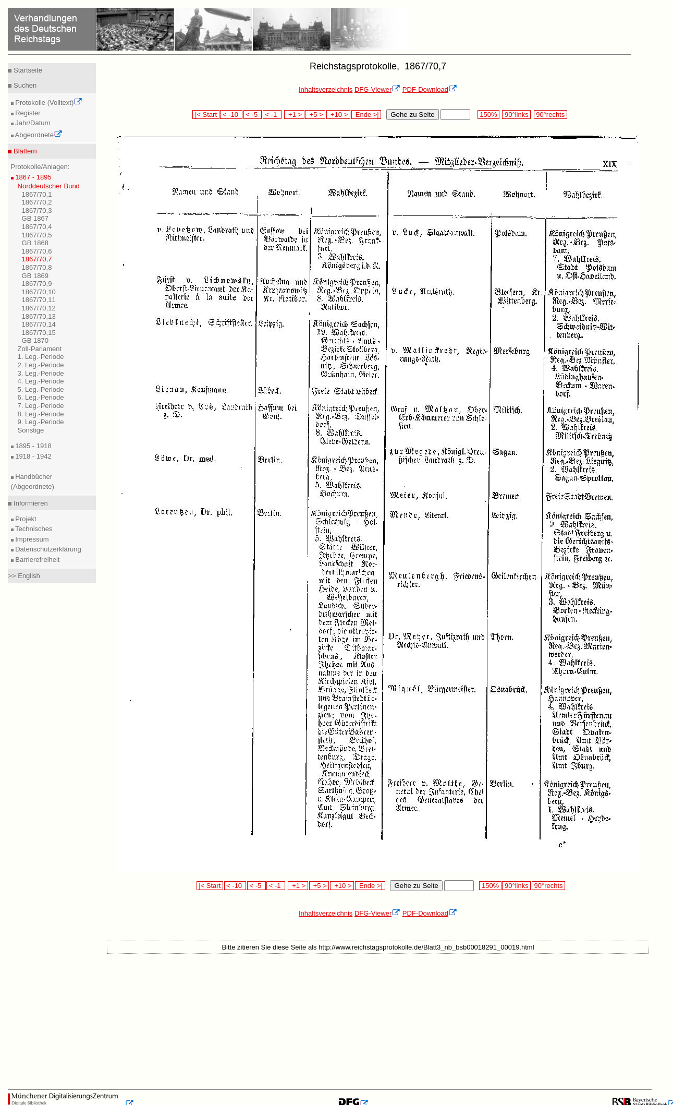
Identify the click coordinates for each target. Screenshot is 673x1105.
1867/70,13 (39, 316)
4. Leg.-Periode (41, 381)
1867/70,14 (39, 324)
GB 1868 (35, 243)
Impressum (31, 539)
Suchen (23, 85)
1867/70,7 (37, 259)
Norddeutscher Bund (49, 186)
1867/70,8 (37, 267)
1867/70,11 (39, 300)
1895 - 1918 (33, 446)
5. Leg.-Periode (41, 389)
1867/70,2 (37, 202)
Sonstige (31, 430)
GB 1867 (35, 218)
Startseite (26, 70)
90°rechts (550, 114)
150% (488, 114)
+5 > (315, 114)
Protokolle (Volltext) (48, 102)
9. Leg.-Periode (41, 422)
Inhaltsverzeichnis (325, 89)
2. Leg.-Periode (41, 365)
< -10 (231, 114)
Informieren (29, 503)
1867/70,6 (37, 251)
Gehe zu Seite (412, 114)
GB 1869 (35, 276)
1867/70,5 (37, 235)
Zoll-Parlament (40, 349)
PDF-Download (429, 89)
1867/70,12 (39, 308)
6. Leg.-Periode (41, 397)
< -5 (253, 114)
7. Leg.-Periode (41, 406)
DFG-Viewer (377, 89)
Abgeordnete (38, 135)
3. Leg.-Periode (41, 373)
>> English (24, 576)
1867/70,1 (37, 194)
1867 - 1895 (33, 177)
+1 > (294, 114)
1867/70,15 (39, 333)
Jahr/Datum (32, 123)
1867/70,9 (37, 283)
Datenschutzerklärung (47, 549)
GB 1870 (35, 340)
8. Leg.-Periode (41, 414)
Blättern (23, 151)
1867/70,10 (39, 292)
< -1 (272, 114)
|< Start (205, 114)
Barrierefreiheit (37, 559)
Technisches (33, 529)
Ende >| (366, 114)
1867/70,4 (37, 227)
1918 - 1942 (33, 456)
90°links (516, 114)
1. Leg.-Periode (41, 357)
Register (27, 113)
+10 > (338, 114)
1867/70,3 (37, 210)
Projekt (25, 519)
